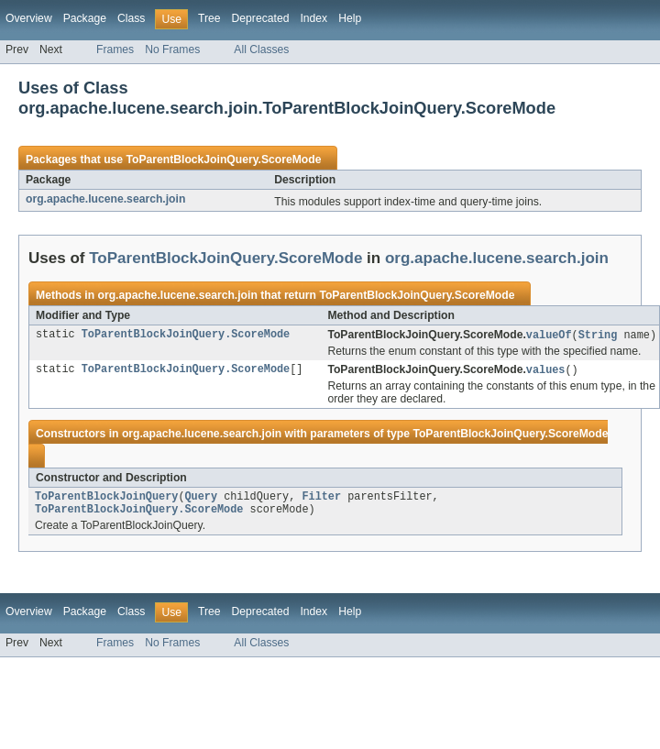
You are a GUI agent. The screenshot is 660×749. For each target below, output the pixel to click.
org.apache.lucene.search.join (105, 199)
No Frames (172, 49)
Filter (321, 499)
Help (349, 18)
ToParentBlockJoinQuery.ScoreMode (223, 159)
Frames (115, 49)
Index (313, 18)
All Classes (261, 49)
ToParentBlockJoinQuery (106, 499)
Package (84, 18)
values (546, 371)
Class (131, 18)
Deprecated (261, 18)
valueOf (549, 335)
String (598, 335)
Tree (209, 18)
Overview (29, 18)
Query (200, 499)
